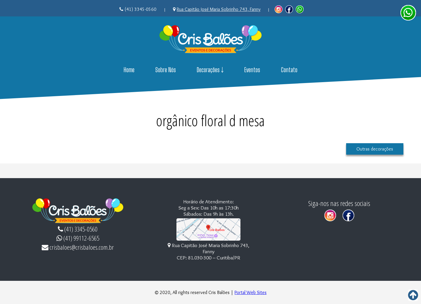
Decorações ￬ (210, 69)
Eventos (252, 69)
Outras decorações (374, 149)
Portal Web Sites (251, 292)
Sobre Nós (165, 69)
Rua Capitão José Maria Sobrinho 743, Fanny (218, 9)
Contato (289, 69)
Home (129, 69)
